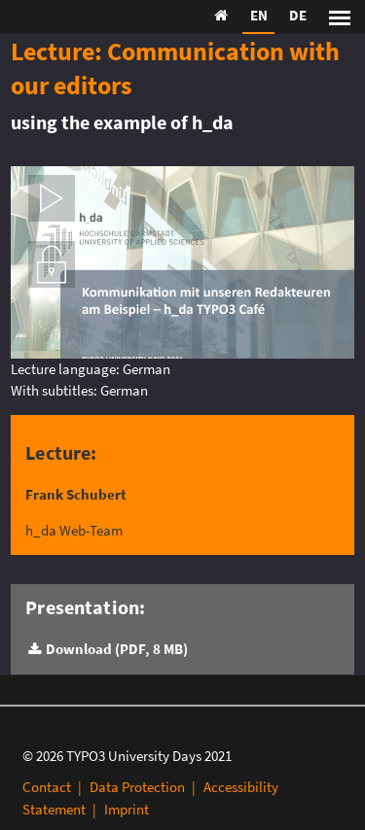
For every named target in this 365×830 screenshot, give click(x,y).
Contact (46, 787)
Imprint (126, 809)
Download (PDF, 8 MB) (117, 649)
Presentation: (85, 607)
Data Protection (137, 787)
